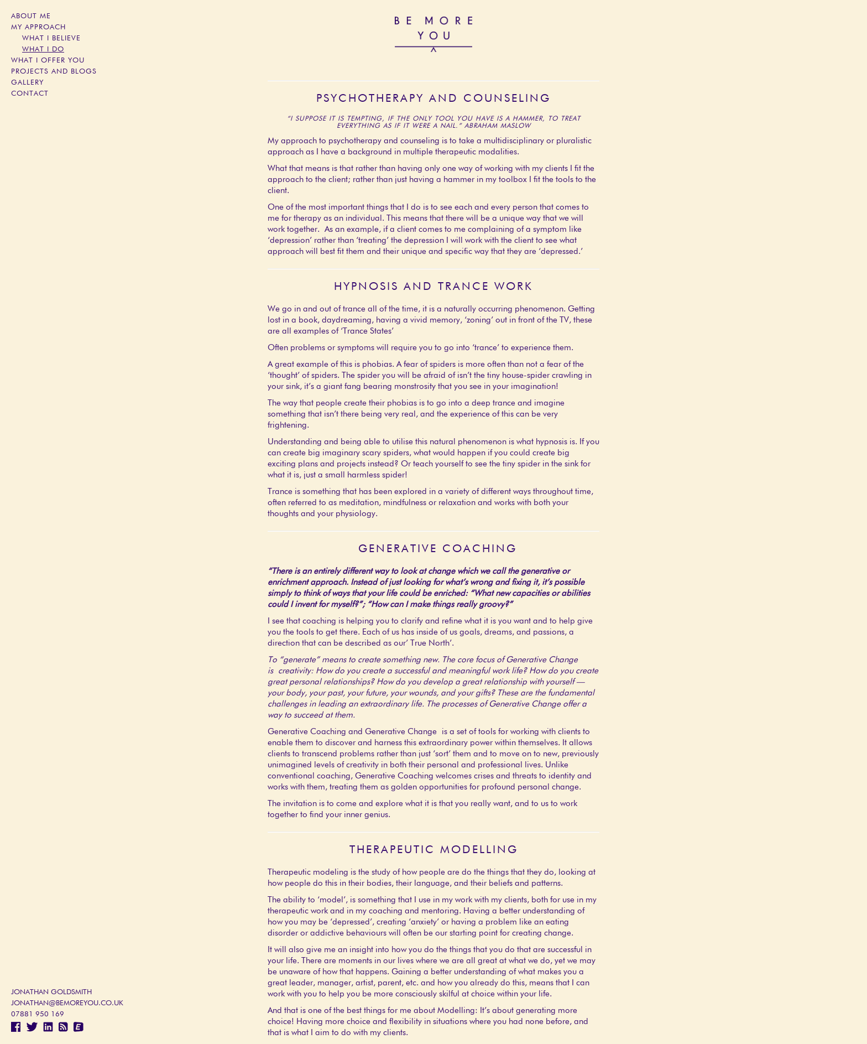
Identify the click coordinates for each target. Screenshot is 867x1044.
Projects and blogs (54, 71)
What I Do (43, 49)
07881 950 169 (37, 1014)
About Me (31, 16)
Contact (30, 93)
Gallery (27, 82)
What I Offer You (48, 60)
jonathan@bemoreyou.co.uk (67, 1003)
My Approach (38, 27)
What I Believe (51, 38)
